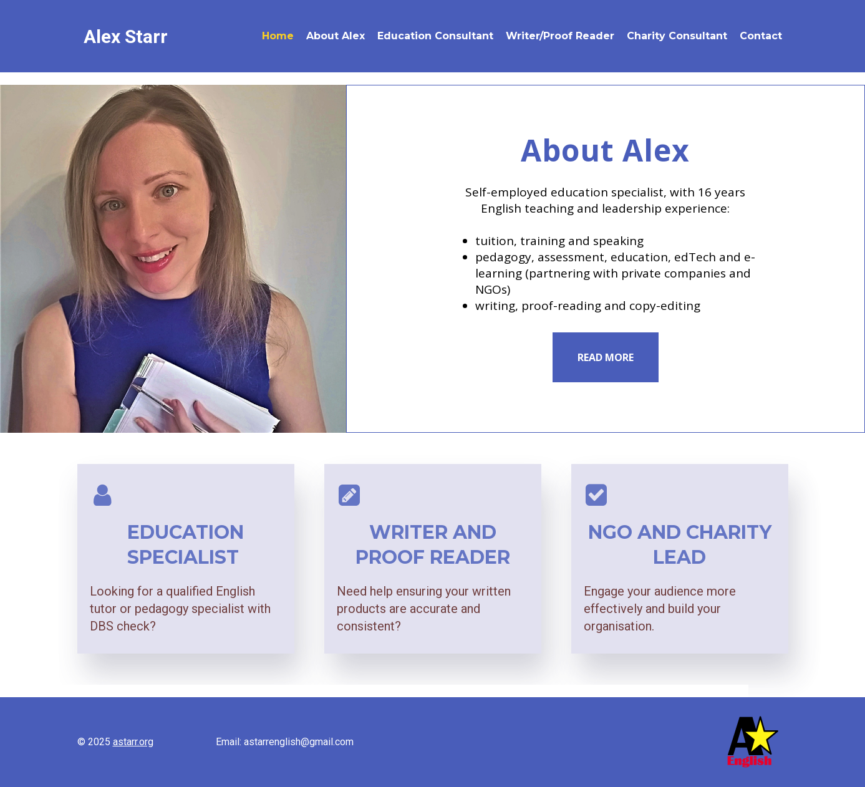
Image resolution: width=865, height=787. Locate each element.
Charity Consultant (677, 36)
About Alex (335, 36)
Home (278, 36)
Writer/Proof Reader (560, 36)
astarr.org (133, 742)
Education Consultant (435, 36)
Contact (761, 36)
